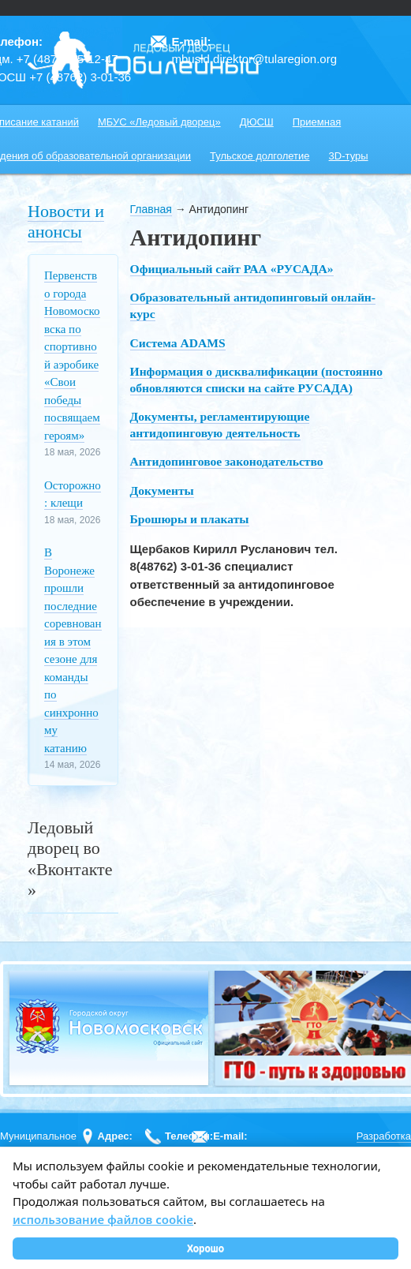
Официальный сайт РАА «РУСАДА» (232, 268)
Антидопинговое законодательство (226, 461)
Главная (151, 209)
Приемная (317, 122)
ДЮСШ (257, 122)
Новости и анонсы (66, 221)
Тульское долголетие (260, 156)
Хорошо (205, 1248)
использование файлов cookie (103, 1219)
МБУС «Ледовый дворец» (159, 122)
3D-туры (348, 156)
